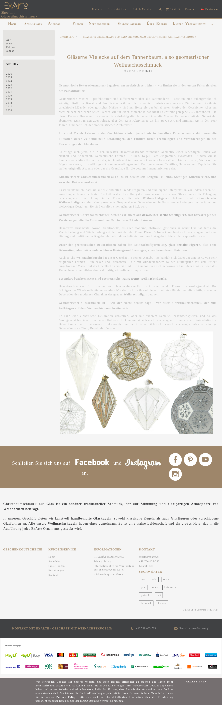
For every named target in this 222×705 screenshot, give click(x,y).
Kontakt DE (55, 578)
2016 (9, 110)
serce (166, 582)
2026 (9, 73)
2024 (9, 81)
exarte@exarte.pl (149, 560)
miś (159, 598)
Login (51, 560)
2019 (9, 99)
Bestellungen (56, 573)
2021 (9, 92)
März (9, 43)
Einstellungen (56, 569)
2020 (9, 95)
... (212, 24)
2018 (9, 103)
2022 (9, 88)
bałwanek (146, 606)
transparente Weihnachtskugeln (143, 278)
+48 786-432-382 (149, 564)
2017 (9, 106)
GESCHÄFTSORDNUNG (109, 560)
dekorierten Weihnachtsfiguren (164, 214)
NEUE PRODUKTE (99, 23)
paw (143, 590)
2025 (9, 77)
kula (154, 582)
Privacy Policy (102, 564)
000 (143, 582)
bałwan (162, 606)
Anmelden (54, 564)
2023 (9, 84)
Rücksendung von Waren (108, 577)
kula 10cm (170, 590)
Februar (10, 47)
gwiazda (145, 598)
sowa (155, 590)
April (9, 40)
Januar (10, 51)
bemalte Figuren (189, 244)
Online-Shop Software (194, 613)
